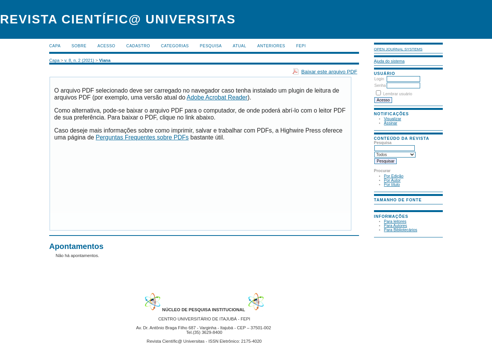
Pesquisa (211, 46)
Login (379, 79)
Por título (392, 184)
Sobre (78, 46)
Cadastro (138, 46)
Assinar (390, 123)
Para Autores (395, 226)
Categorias (175, 46)
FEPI (301, 46)
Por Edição (394, 176)
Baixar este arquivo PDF (329, 72)
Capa (55, 46)
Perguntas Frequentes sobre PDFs (142, 137)
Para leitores (395, 221)
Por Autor (392, 180)
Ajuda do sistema (389, 61)
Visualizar (392, 119)
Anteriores (271, 46)
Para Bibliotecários (400, 230)
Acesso (106, 46)
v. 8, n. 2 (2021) (80, 60)
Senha (380, 85)
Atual (239, 46)
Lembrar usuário (397, 94)
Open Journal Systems (398, 49)
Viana (105, 60)
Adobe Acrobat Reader (217, 97)
